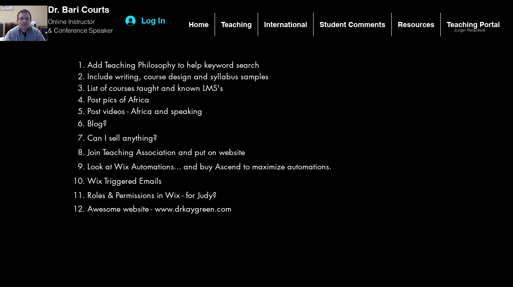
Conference (71, 30)
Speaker (101, 30)
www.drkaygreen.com (193, 209)
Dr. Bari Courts (78, 9)
